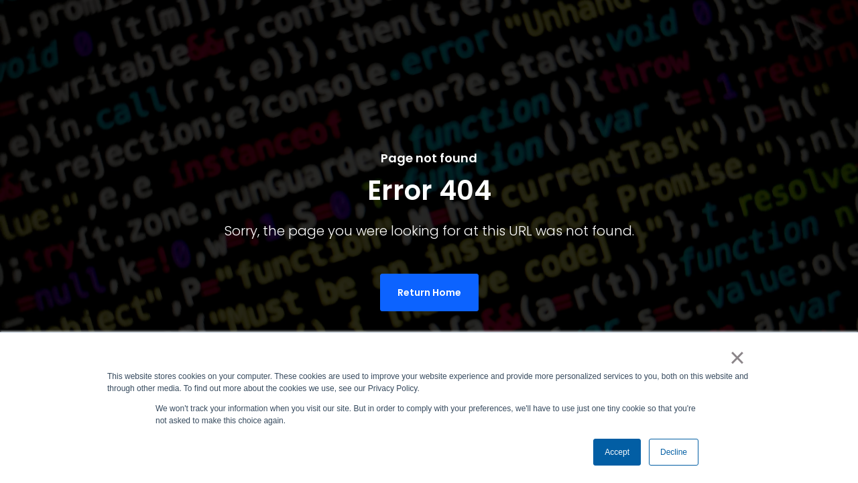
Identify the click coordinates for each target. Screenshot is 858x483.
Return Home (429, 292)
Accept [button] (617, 452)
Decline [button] (673, 452)
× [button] (737, 358)
